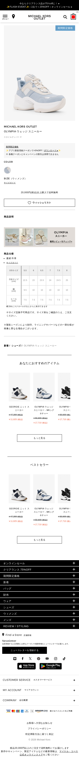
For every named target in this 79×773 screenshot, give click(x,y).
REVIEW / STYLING (16, 626)
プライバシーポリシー (39, 728)
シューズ (16, 345)
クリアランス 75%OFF (17, 569)
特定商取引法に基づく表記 (39, 734)
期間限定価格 (11, 575)
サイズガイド (10, 183)
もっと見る (39, 438)
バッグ (7, 588)
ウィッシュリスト (39, 202)
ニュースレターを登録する (25, 650)
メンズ (7, 619)
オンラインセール (14, 563)
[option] (21, 401)
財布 (6, 594)
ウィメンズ (10, 613)
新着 (6, 345)
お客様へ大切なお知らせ (39, 723)
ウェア (7, 601)
